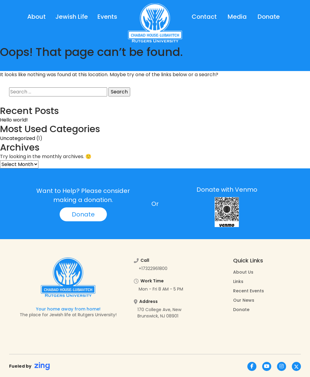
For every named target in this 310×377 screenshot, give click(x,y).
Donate (269, 16)
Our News (243, 300)
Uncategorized (17, 138)
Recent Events (248, 291)
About (36, 16)
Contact (204, 16)
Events (107, 16)
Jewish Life (71, 16)
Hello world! (14, 119)
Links (238, 281)
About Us (243, 272)
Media (237, 16)
